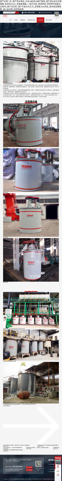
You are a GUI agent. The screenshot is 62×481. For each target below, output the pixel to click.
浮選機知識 (22, 20)
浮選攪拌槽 (40, 20)
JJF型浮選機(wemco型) (54, 471)
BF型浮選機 (51, 464)
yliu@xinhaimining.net (45, 12)
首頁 (11, 20)
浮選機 (15, 20)
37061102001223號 (54, 479)
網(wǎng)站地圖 (16, 461)
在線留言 (29, 467)
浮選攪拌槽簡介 (11, 39)
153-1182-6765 (17, 466)
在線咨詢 (29, 470)
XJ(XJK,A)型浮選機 (53, 466)
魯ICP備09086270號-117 (37, 479)
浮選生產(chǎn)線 (31, 20)
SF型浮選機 (51, 469)
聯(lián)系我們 (49, 20)
